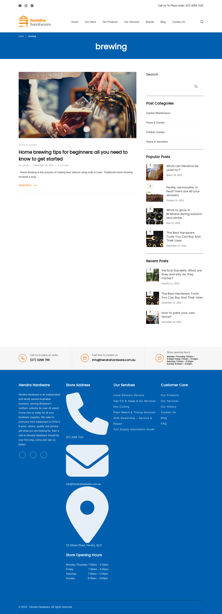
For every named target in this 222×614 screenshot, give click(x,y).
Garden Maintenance (158, 113)
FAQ (164, 423)
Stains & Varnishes (157, 141)
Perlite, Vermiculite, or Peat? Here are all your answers (183, 191)
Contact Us (178, 22)
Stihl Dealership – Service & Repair (133, 421)
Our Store (90, 22)
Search (152, 74)
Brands (150, 22)
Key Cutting (121, 406)
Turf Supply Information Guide (134, 429)
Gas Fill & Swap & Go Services (135, 401)
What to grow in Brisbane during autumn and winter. (184, 214)
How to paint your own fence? (178, 315)
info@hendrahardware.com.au (113, 360)
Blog (163, 22)
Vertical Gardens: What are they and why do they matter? (182, 274)
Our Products (110, 22)
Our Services (131, 22)
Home (74, 22)
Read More (25, 185)
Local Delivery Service (129, 395)
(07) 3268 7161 (195, 5)
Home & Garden (28, 145)
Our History (169, 406)
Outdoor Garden (155, 132)
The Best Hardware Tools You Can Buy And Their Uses (183, 236)
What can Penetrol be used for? (182, 168)
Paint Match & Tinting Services (135, 412)
